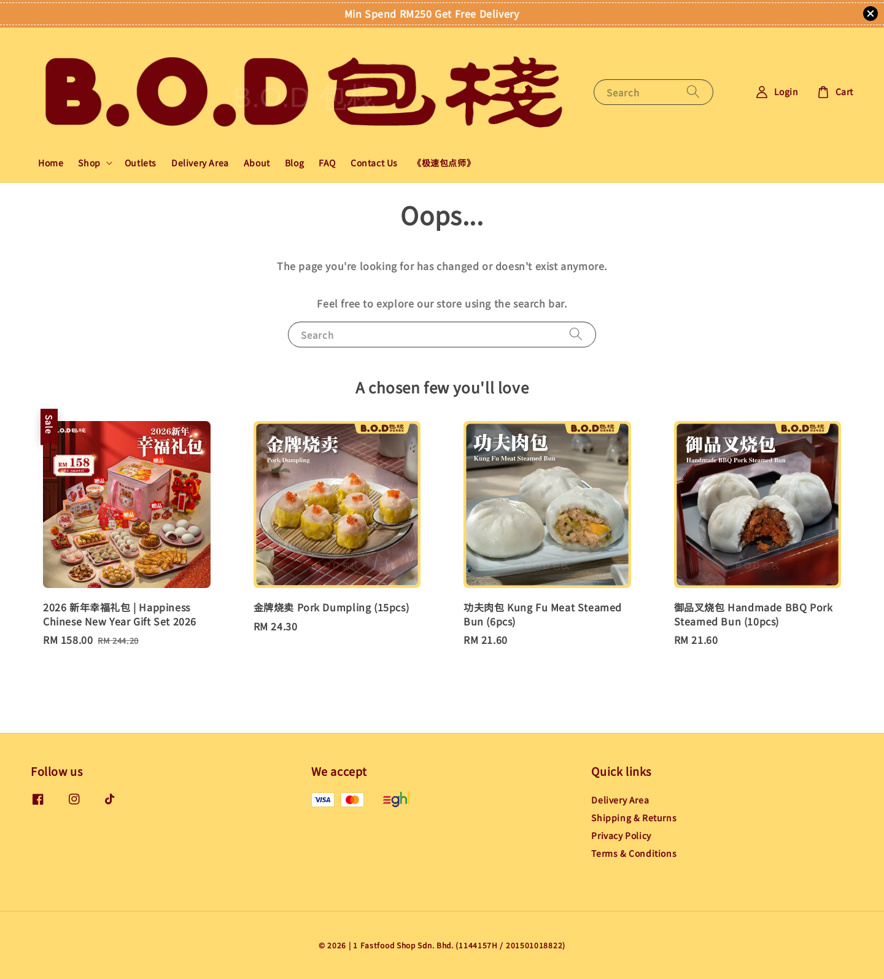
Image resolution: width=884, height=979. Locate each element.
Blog (294, 163)
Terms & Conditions (634, 853)
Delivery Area (200, 163)
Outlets (141, 163)
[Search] (693, 92)
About (257, 163)
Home (50, 163)
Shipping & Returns (634, 817)
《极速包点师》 (444, 163)
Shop (89, 162)
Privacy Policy (621, 835)
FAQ (327, 163)
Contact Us (374, 163)
